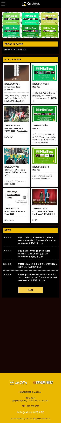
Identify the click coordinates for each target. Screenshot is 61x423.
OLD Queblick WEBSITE (30, 412)
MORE (30, 290)
